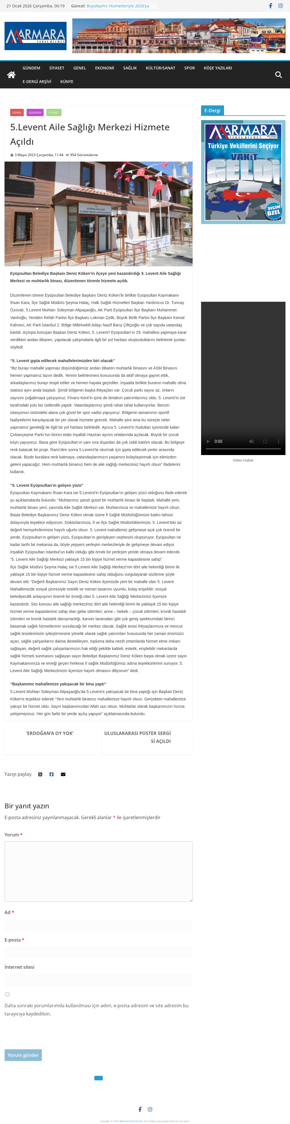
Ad (9, 912)
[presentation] (48, 1038)
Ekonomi (104, 68)
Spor (189, 68)
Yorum (14, 835)
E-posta (14, 940)
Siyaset (56, 68)
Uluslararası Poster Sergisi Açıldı (137, 737)
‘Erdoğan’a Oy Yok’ (49, 733)
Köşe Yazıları (218, 68)
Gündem (31, 68)
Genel (79, 68)
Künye (66, 81)
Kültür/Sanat (160, 68)
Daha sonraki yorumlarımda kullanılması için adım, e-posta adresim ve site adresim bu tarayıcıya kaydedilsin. (97, 1009)
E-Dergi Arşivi (37, 81)
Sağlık (130, 68)
